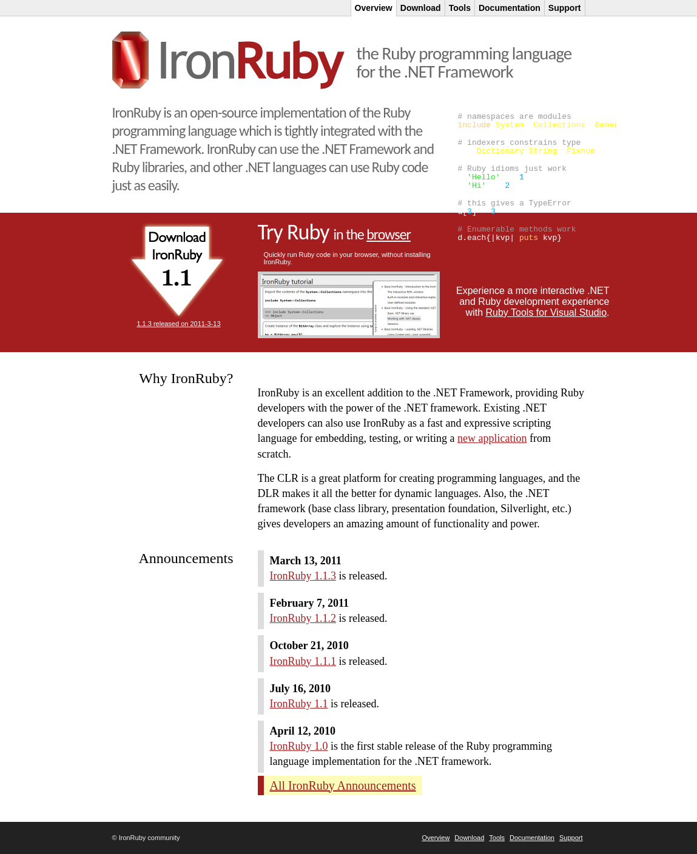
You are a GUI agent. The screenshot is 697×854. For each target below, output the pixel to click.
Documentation (532, 837)
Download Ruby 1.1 (177, 271)
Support (571, 837)
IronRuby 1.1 (299, 704)
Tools (497, 837)
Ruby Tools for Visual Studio (546, 312)
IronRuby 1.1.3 (303, 576)
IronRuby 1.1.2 (303, 618)
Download (469, 837)
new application (492, 438)
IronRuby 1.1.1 (303, 661)
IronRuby (228, 60)
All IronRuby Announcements (343, 785)
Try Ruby (334, 232)
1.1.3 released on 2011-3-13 (178, 323)
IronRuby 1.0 (299, 746)
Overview (436, 837)
